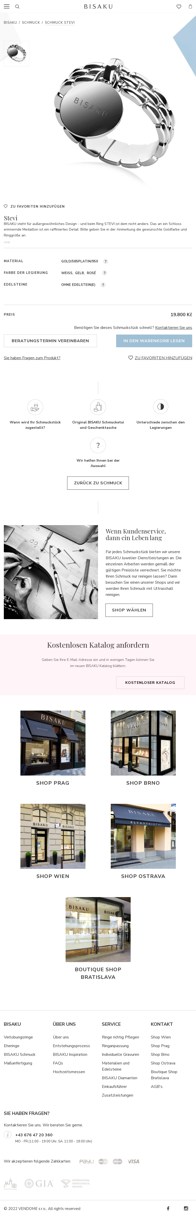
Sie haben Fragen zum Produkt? (32, 358)
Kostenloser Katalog (150, 691)
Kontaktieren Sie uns (173, 327)
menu (8, 6)
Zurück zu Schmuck (98, 492)
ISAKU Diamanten (121, 1087)
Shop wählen (133, 619)
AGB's (157, 1095)
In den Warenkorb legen (151, 341)
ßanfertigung (20, 1072)
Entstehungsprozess (71, 1055)
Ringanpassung (115, 1055)
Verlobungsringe (18, 1046)
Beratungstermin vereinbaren (50, 341)
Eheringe (11, 1055)
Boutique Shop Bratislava (164, 1084)
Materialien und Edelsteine (115, 1075)
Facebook (168, 1217)
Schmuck (31, 22)
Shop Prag (160, 1055)
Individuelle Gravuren (120, 1063)
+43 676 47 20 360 (34, 1144)
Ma (6, 1072)
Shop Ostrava (163, 1072)
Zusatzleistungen (117, 1104)
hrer (123, 1095)
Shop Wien (161, 1046)
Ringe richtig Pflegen (120, 1046)
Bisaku (10, 22)
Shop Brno (160, 1063)
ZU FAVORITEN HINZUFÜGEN (37, 206)
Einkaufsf (110, 1095)
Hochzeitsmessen (69, 1081)
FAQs (58, 1072)
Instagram (185, 1217)
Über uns (61, 1046)
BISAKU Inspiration (70, 1063)
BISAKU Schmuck (19, 1063)
